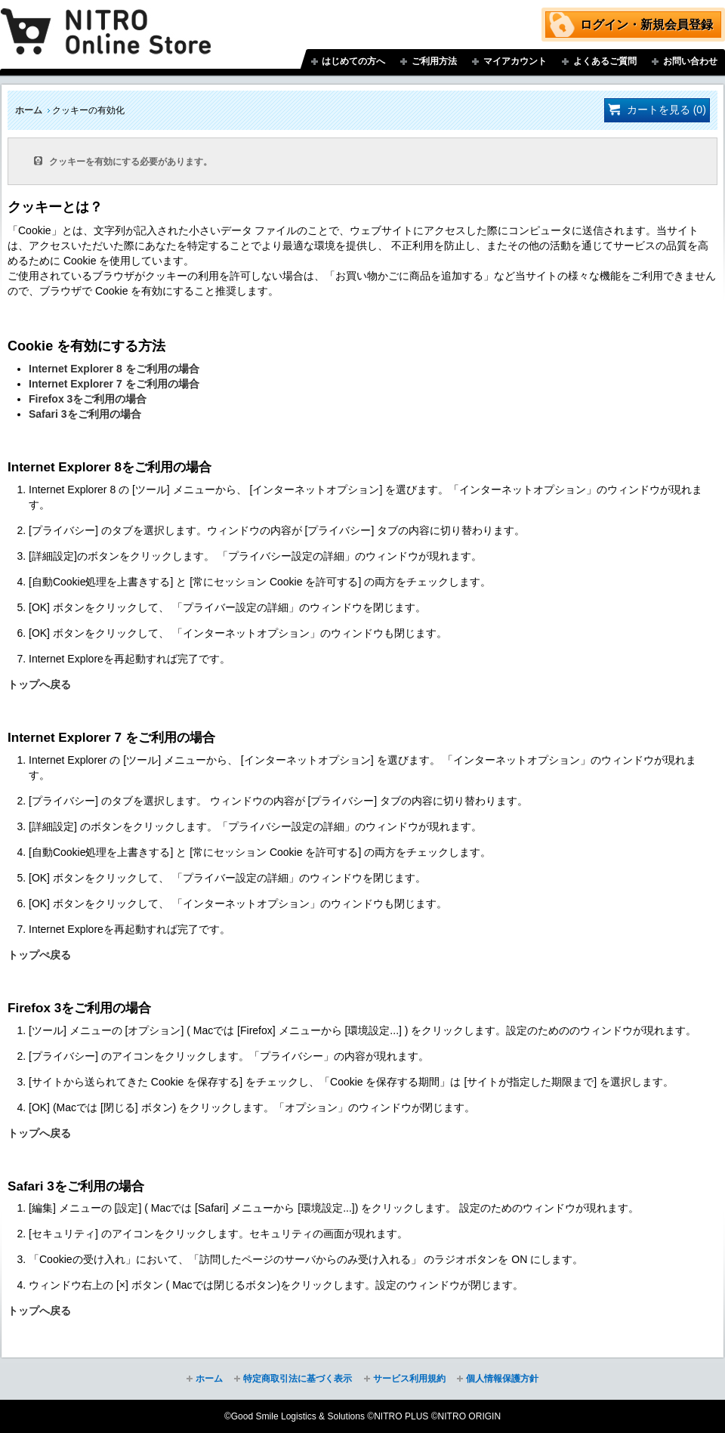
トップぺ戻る (39, 955)
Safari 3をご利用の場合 (85, 414)
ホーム (28, 110)
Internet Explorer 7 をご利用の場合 (114, 384)
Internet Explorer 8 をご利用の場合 (114, 369)
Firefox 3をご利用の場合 (88, 399)
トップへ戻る (39, 684)
